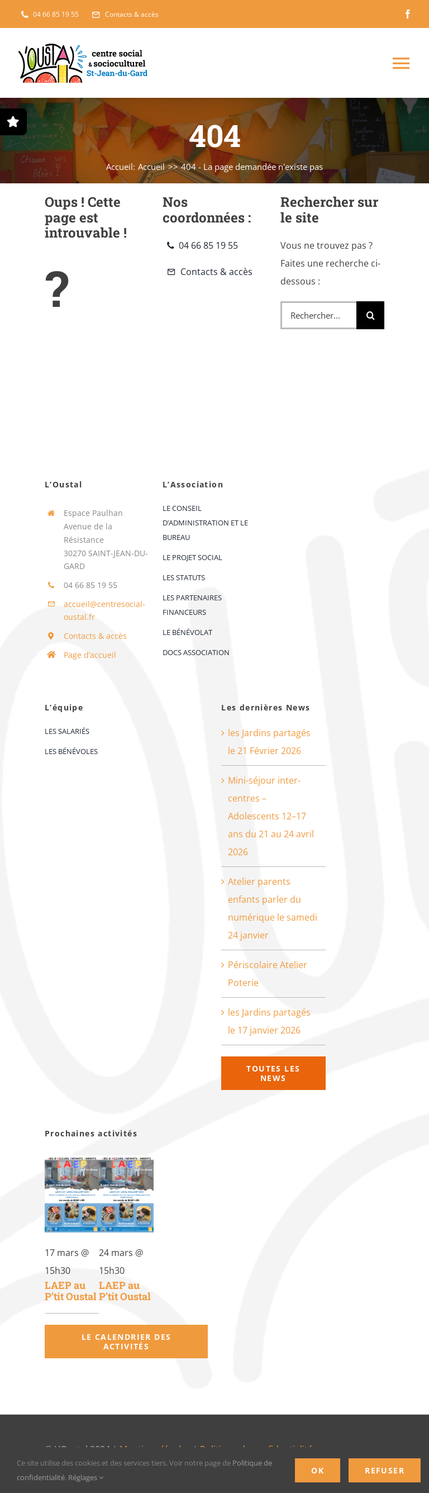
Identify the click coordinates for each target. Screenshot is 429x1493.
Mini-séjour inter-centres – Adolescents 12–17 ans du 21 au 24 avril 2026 (271, 816)
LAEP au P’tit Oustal (71, 1291)
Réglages (85, 1477)
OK (317, 1470)
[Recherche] (370, 315)
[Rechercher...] (318, 315)
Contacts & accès (95, 636)
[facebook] (407, 14)
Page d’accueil (90, 655)
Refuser (384, 1470)
